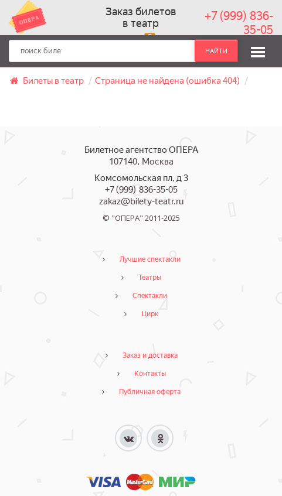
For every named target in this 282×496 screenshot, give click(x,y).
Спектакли (149, 296)
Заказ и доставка (150, 355)
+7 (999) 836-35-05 (239, 23)
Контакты (150, 374)
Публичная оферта (150, 392)
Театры (149, 277)
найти (216, 51)
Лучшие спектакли (150, 259)
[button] (258, 50)
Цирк (149, 314)
